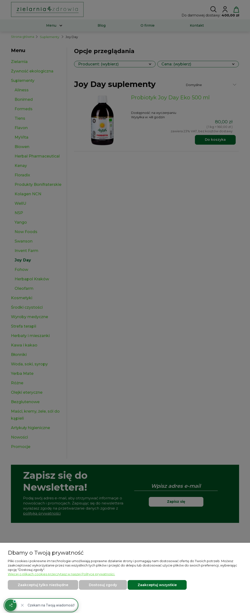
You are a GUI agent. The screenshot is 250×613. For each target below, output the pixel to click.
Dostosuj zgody (103, 585)
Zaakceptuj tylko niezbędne (43, 585)
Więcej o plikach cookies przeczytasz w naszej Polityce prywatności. (61, 574)
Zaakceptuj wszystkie (157, 585)
